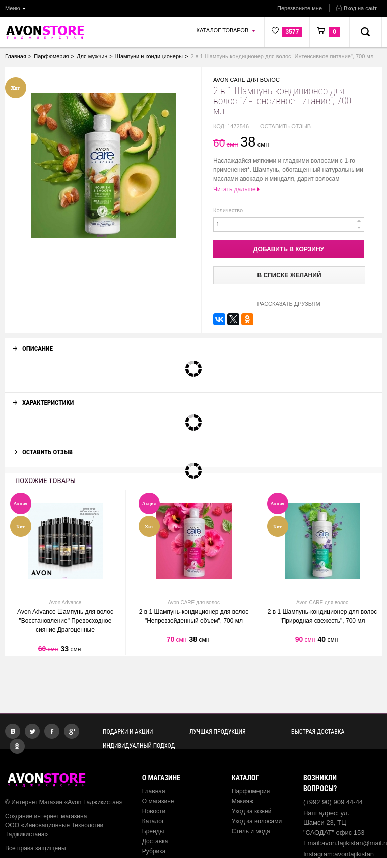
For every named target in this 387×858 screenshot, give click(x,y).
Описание (33, 339)
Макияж (242, 801)
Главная (153, 791)
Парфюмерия (251, 791)
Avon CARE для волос (246, 80)
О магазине (158, 801)
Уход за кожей (252, 811)
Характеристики (43, 393)
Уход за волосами (257, 821)
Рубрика (154, 851)
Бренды (153, 831)
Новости (153, 811)
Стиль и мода (251, 831)
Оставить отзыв (285, 126)
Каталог (153, 821)
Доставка (155, 841)
